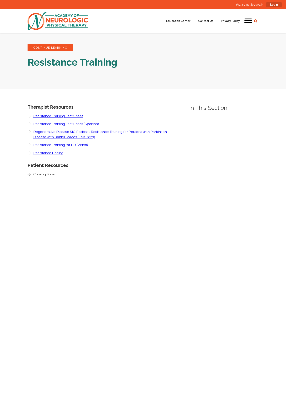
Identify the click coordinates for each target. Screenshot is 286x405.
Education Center (178, 20)
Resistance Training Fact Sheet (58, 116)
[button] (248, 21)
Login (274, 4)
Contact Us (205, 20)
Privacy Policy (230, 20)
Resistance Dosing (48, 153)
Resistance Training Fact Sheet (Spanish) (66, 124)
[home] (58, 21)
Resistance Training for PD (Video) (60, 145)
